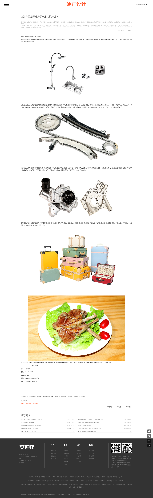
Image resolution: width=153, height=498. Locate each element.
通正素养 (53, 458)
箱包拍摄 (39, 396)
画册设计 (72, 477)
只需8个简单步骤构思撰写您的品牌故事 (31, 425)
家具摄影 (76, 396)
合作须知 (53, 456)
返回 (109, 407)
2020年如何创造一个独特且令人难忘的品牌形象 (90, 420)
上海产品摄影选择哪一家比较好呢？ (30, 403)
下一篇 (128, 407)
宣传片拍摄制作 (96, 477)
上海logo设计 (30, 484)
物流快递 (72, 481)
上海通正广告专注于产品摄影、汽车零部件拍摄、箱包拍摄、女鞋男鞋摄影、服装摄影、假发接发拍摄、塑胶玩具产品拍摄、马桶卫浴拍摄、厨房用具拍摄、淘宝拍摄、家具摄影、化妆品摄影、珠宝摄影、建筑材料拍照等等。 (76, 22)
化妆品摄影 (82, 396)
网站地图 (91, 458)
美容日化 (50, 481)
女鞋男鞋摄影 (46, 396)
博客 (77, 458)
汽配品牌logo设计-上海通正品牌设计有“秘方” (89, 428)
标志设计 (48, 477)
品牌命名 (43, 477)
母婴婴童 (102, 481)
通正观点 (78, 450)
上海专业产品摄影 (78, 487)
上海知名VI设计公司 (85, 484)
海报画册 (66, 461)
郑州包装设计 (96, 484)
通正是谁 (53, 450)
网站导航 (91, 456)
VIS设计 (66, 456)
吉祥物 (65, 464)
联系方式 (91, 450)
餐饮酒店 (83, 481)
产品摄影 (23, 396)
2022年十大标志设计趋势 (27, 422)
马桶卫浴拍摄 (54, 396)
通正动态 (78, 453)
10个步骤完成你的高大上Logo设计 (87, 431)
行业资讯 (78, 456)
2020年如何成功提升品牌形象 (28, 431)
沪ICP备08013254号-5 (47, 494)
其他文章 (78, 461)
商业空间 (115, 477)
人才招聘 (91, 453)
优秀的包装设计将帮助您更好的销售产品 (88, 422)
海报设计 (83, 477)
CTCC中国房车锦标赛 (119, 484)
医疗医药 (89, 481)
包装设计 (66, 458)
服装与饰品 (31, 481)
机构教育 (95, 481)
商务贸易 (121, 481)
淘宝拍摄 (70, 396)
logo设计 (120, 477)
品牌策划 (66, 450)
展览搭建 (109, 477)
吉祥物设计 (66, 477)
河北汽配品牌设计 (63, 484)
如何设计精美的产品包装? (85, 425)
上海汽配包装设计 (52, 484)
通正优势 (53, 453)
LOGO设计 (66, 453)
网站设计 (103, 477)
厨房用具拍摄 (62, 396)
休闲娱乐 (114, 481)
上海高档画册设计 (106, 484)
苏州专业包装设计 (40, 484)
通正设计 (76, 4)
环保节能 (108, 481)
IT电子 (77, 481)
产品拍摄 (89, 477)
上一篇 (118, 407)
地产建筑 (57, 481)
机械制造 (38, 481)
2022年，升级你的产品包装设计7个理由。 (32, 420)
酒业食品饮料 (64, 481)
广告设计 (77, 477)
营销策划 (37, 477)
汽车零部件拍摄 (31, 396)
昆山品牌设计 (74, 484)
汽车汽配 (44, 481)
